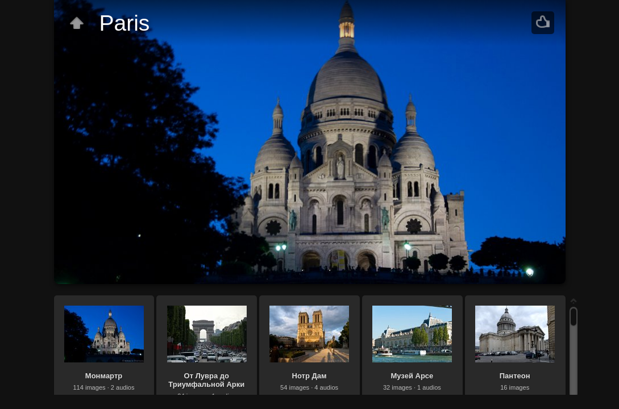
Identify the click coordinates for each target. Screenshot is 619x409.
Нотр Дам (309, 376)
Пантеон (515, 376)
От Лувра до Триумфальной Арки (206, 380)
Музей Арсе (411, 376)
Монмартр (103, 376)
